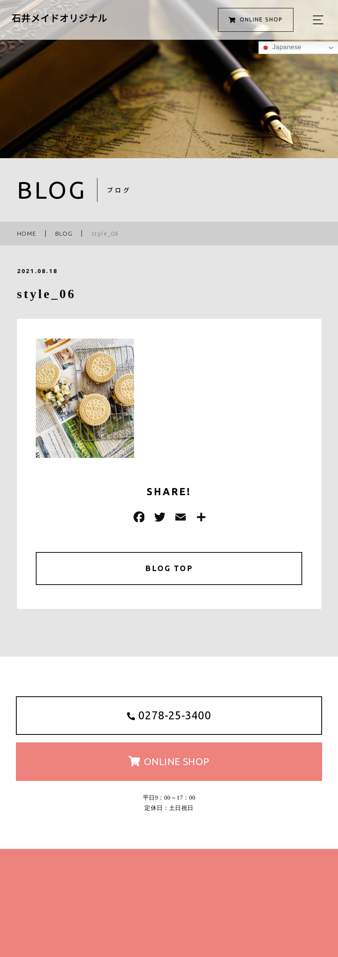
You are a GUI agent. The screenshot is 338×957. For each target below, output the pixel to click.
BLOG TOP (169, 568)
